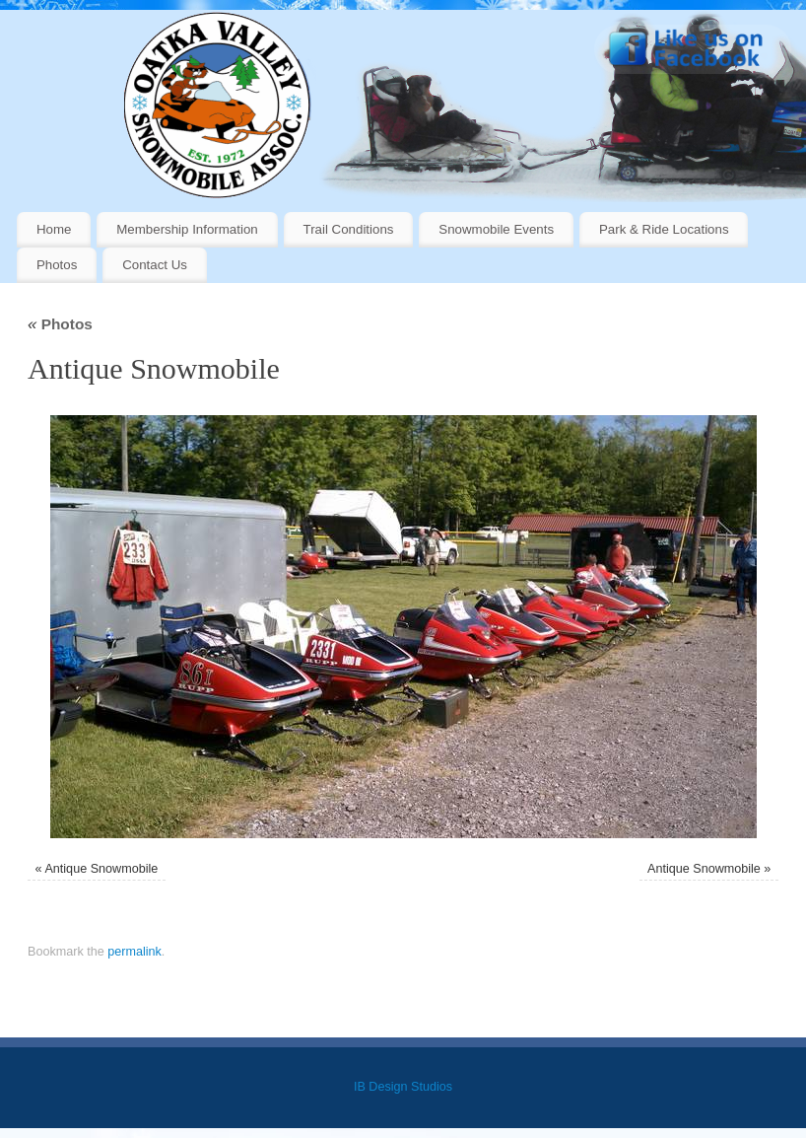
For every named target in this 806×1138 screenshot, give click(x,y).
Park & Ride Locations (664, 229)
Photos (56, 264)
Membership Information (186, 229)
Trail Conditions (348, 229)
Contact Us (154, 264)
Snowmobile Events (496, 229)
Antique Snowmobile (101, 869)
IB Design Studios (403, 1087)
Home (53, 229)
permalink (134, 952)
